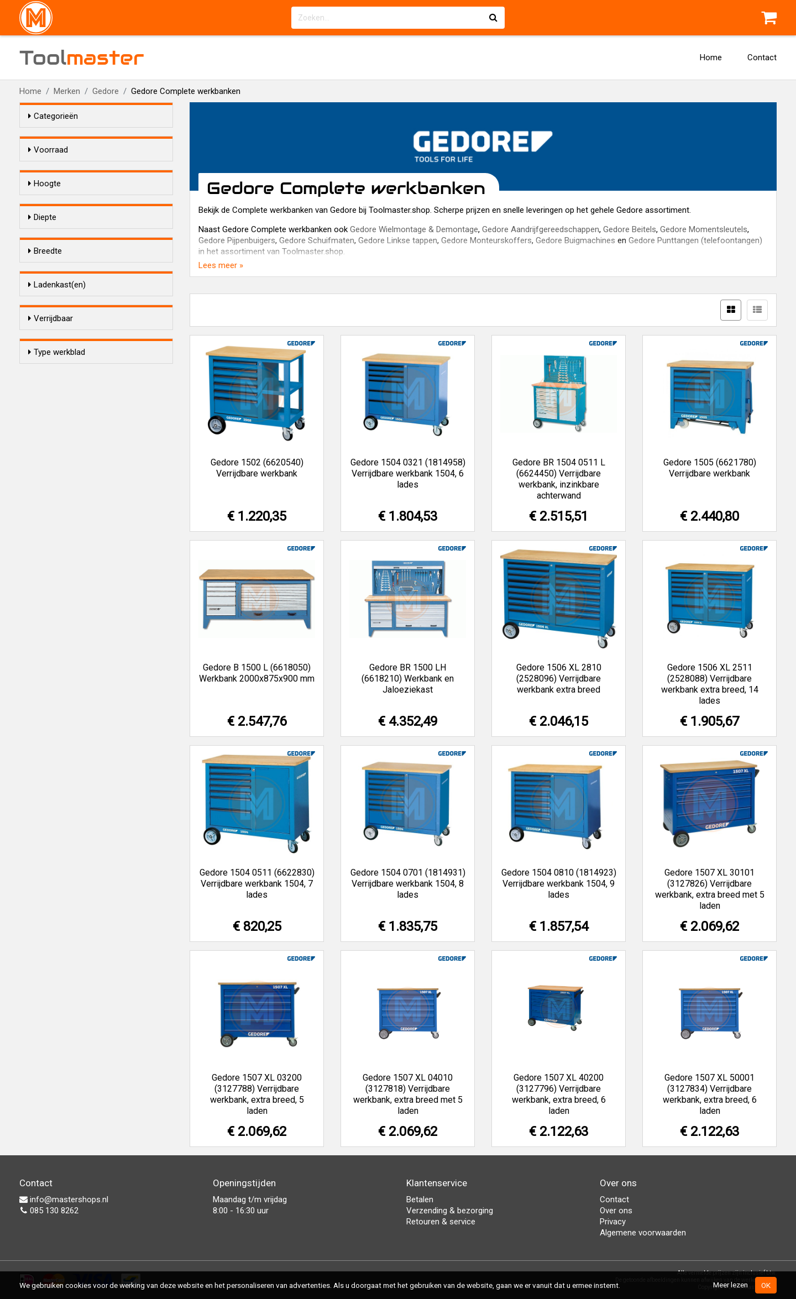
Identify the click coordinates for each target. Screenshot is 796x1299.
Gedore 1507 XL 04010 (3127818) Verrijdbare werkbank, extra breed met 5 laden (408, 1094)
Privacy (613, 1222)
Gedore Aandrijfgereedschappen (540, 229)
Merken (67, 91)
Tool (81, 57)
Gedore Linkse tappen (397, 240)
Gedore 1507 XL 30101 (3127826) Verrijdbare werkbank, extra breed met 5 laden (709, 889)
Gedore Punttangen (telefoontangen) (695, 240)
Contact (762, 57)
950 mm (65, 418)
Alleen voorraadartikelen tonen (100, 171)
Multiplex (68, 665)
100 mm (65, 403)
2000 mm (67, 475)
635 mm (65, 321)
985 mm (67, 253)
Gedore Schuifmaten (316, 240)
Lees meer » (220, 265)
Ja (57, 597)
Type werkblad (56, 644)
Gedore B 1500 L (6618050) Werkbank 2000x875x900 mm (257, 673)
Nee (57, 611)
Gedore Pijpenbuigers (236, 240)
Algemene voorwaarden (643, 1233)
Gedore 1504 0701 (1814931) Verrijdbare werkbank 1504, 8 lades (407, 883)
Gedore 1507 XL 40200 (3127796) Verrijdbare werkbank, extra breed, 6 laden (559, 1094)
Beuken (63, 679)
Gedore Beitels (629, 229)
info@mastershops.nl (63, 1199)
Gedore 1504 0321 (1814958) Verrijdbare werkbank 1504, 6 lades (407, 473)
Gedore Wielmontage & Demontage (414, 229)
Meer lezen (730, 1284)
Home (711, 57)
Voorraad (48, 149)
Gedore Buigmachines (575, 240)
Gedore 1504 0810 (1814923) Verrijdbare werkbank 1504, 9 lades (558, 883)
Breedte (45, 382)
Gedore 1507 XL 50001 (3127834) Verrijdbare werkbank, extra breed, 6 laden (710, 1094)
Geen (60, 543)
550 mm (65, 307)
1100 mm (67, 432)
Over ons (616, 1211)
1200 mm (67, 447)
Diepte (42, 285)
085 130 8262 (48, 1211)
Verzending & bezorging (449, 1211)
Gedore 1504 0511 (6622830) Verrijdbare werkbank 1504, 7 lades (257, 883)
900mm (64, 239)
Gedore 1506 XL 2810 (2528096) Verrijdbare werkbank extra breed (558, 678)
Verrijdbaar (50, 576)
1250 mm (67, 461)
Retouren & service (440, 1222)
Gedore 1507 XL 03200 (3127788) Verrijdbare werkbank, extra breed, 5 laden (257, 1094)
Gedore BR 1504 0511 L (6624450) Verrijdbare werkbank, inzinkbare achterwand (558, 479)
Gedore (105, 91)
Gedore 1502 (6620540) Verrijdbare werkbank (257, 468)
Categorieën (53, 116)
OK (766, 1285)
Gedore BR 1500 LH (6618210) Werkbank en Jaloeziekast (408, 678)
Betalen (419, 1199)
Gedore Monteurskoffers (486, 240)
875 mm (65, 224)
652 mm (65, 336)
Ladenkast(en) (57, 508)
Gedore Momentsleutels (703, 229)
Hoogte (44, 203)
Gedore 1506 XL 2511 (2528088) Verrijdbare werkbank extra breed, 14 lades (709, 684)
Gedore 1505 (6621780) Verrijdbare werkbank (709, 468)
